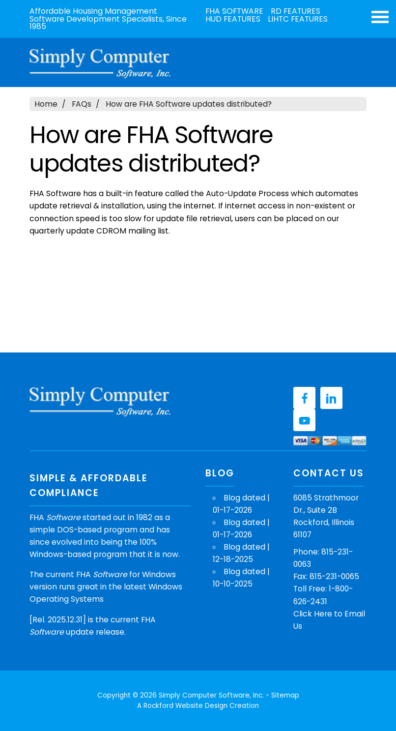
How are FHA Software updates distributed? (189, 104)
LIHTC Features (298, 19)
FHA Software (234, 11)
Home (45, 104)
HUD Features (232, 19)
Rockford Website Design (185, 705)
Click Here (312, 614)
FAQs (81, 104)
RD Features (295, 11)
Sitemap (285, 695)
